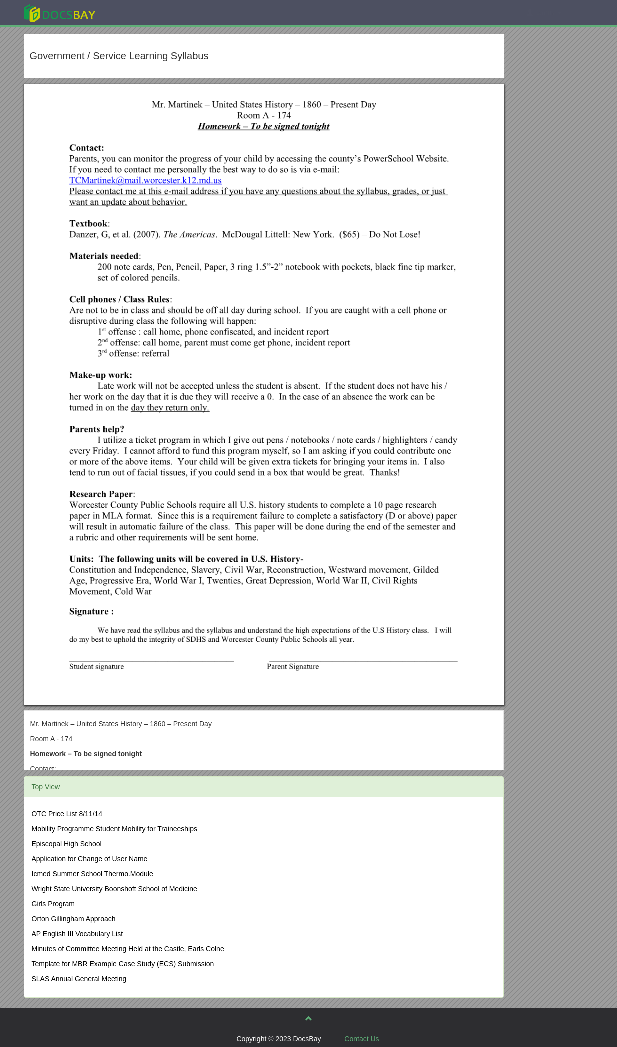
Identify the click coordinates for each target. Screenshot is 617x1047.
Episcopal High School (67, 844)
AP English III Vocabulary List (77, 934)
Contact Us (361, 1039)
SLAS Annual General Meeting (79, 979)
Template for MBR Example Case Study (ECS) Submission (123, 964)
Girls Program (53, 904)
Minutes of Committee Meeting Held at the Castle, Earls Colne (128, 949)
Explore (134, 12)
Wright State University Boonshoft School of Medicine (114, 889)
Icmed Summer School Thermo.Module (92, 874)
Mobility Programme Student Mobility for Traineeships (114, 829)
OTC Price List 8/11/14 (67, 814)
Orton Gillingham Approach (74, 919)
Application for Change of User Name (90, 859)
